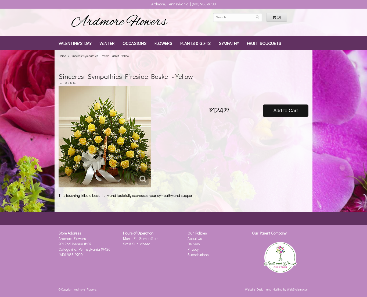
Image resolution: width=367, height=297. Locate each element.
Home (62, 56)
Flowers (163, 43)
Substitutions (198, 254)
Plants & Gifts (195, 43)
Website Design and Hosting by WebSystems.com (276, 289)
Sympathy (229, 43)
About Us (195, 238)
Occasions (134, 43)
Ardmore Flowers (119, 22)
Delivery (194, 243)
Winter (106, 43)
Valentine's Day (75, 43)
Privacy (193, 249)
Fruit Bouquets (264, 43)
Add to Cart (285, 110)
